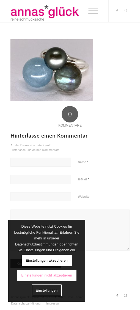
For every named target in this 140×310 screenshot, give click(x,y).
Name (83, 162)
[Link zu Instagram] (125, 11)
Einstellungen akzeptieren (47, 260)
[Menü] (93, 11)
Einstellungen (47, 290)
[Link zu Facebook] (117, 11)
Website (83, 196)
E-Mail (83, 179)
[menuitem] (25, 303)
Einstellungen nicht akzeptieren (46, 275)
